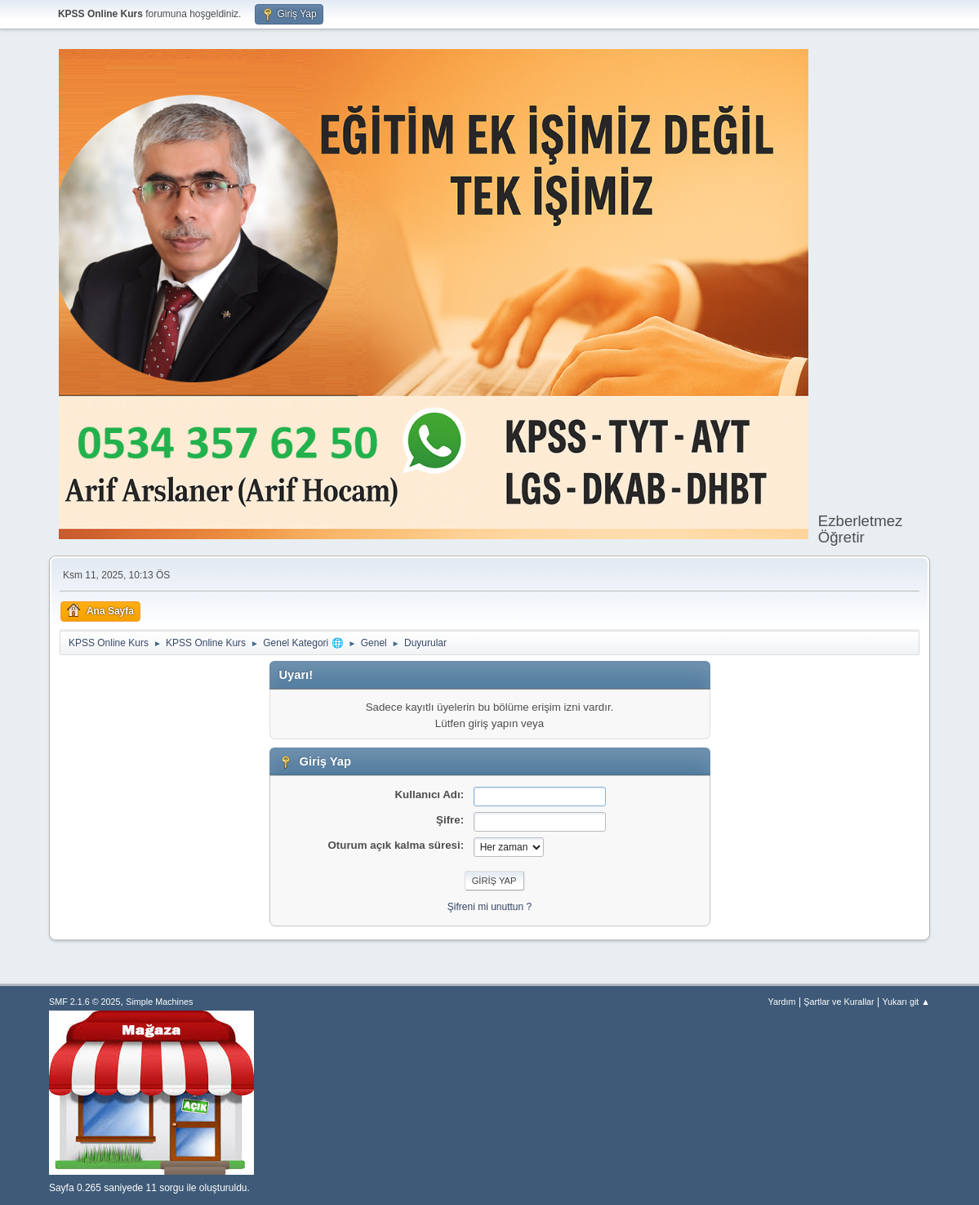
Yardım (782, 1001)
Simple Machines (159, 1001)
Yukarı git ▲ (906, 1001)
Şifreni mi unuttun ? (489, 907)
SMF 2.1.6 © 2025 (85, 1001)
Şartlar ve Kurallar (838, 1001)
